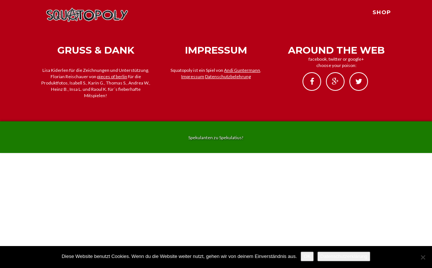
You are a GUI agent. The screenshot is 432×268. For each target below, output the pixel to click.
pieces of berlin (112, 76)
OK (307, 256)
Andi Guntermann (242, 70)
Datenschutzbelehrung (228, 76)
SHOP (381, 20)
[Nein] (422, 257)
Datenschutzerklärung (343, 256)
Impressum (192, 76)
